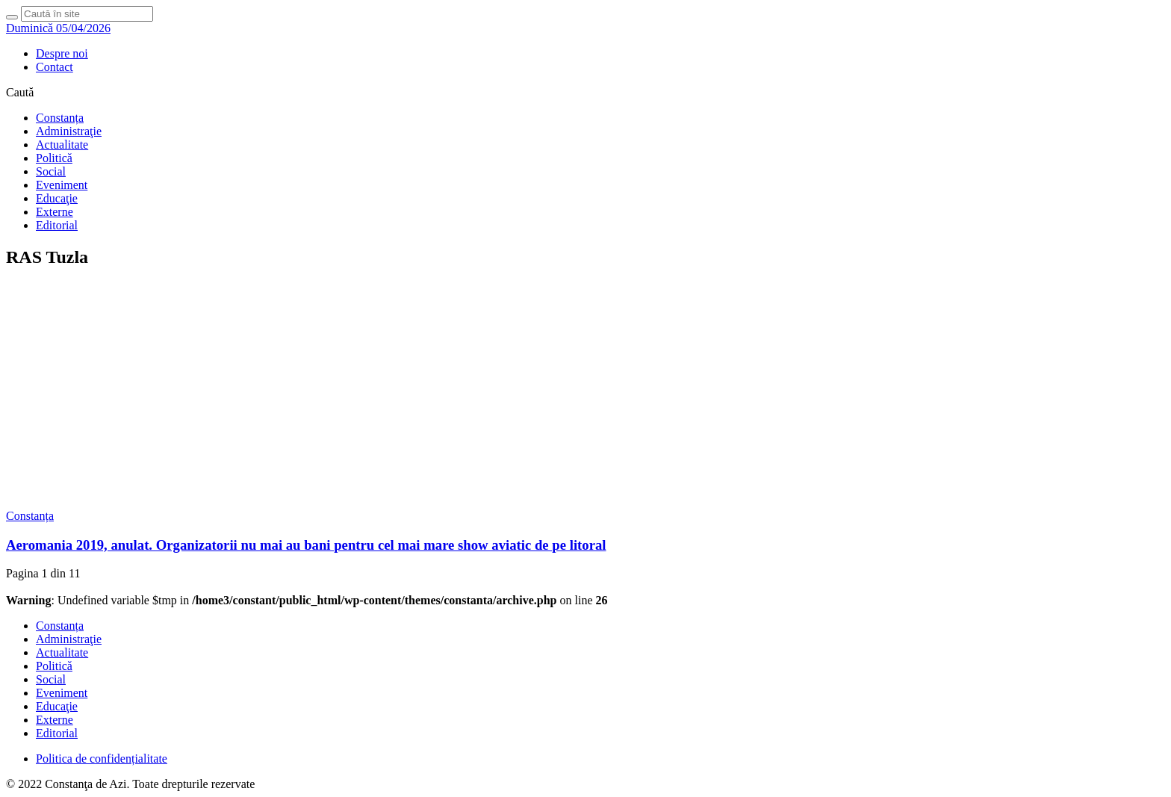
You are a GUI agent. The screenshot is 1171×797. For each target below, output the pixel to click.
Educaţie (57, 198)
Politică (54, 158)
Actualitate (62, 144)
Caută (20, 92)
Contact (54, 67)
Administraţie (69, 131)
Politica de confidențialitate (101, 758)
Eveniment (61, 185)
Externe (54, 211)
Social (51, 171)
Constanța (60, 117)
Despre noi (62, 53)
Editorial (57, 225)
